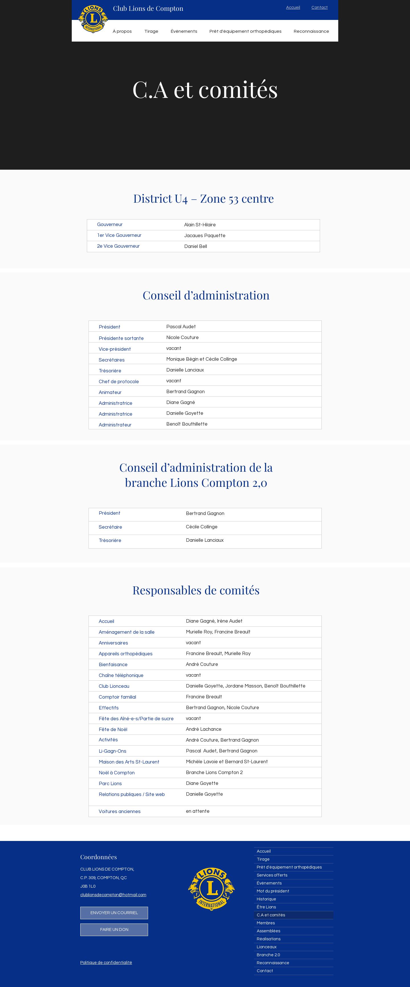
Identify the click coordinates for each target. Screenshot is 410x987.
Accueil (264, 851)
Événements (269, 883)
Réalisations (268, 939)
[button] (122, 31)
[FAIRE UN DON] (114, 930)
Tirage (263, 859)
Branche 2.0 (268, 955)
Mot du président (273, 891)
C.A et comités (271, 915)
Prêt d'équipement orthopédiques (289, 867)
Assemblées (268, 931)
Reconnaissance (273, 963)
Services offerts (272, 875)
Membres (266, 923)
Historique (266, 899)
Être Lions (266, 907)
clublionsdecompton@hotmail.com (113, 895)
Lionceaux (266, 947)
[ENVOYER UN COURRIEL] (114, 913)
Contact (265, 971)
